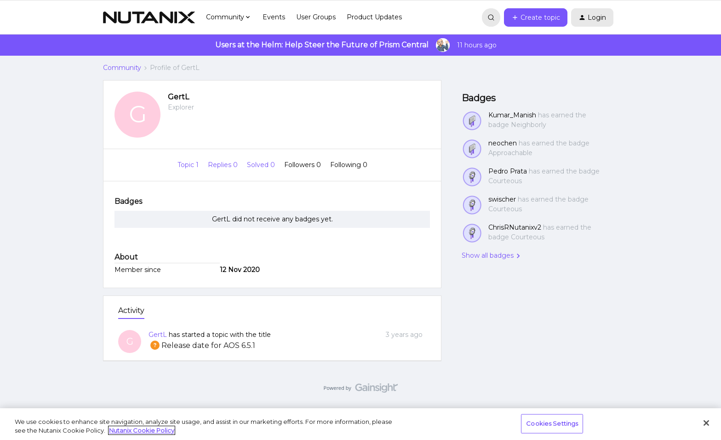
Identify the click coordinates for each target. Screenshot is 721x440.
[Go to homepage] (149, 17)
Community (122, 68)
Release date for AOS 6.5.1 (202, 345)
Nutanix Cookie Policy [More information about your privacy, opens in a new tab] (141, 430)
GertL (178, 97)
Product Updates (374, 17)
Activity (131, 310)
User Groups (316, 17)
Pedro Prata (507, 171)
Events (274, 17)
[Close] (706, 423)
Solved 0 (262, 165)
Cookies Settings (552, 423)
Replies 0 (224, 165)
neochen (502, 143)
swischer (502, 199)
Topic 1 (188, 165)
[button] (535, 17)
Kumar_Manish (512, 115)
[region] (360, 424)
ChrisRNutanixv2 (514, 227)
